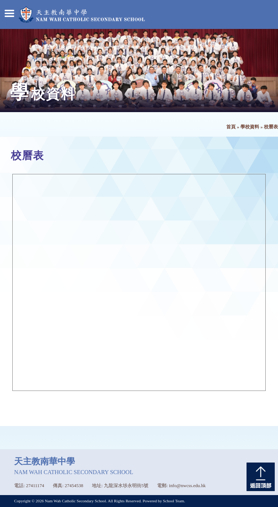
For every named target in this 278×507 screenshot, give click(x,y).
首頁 (231, 126)
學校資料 (249, 126)
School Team (173, 501)
